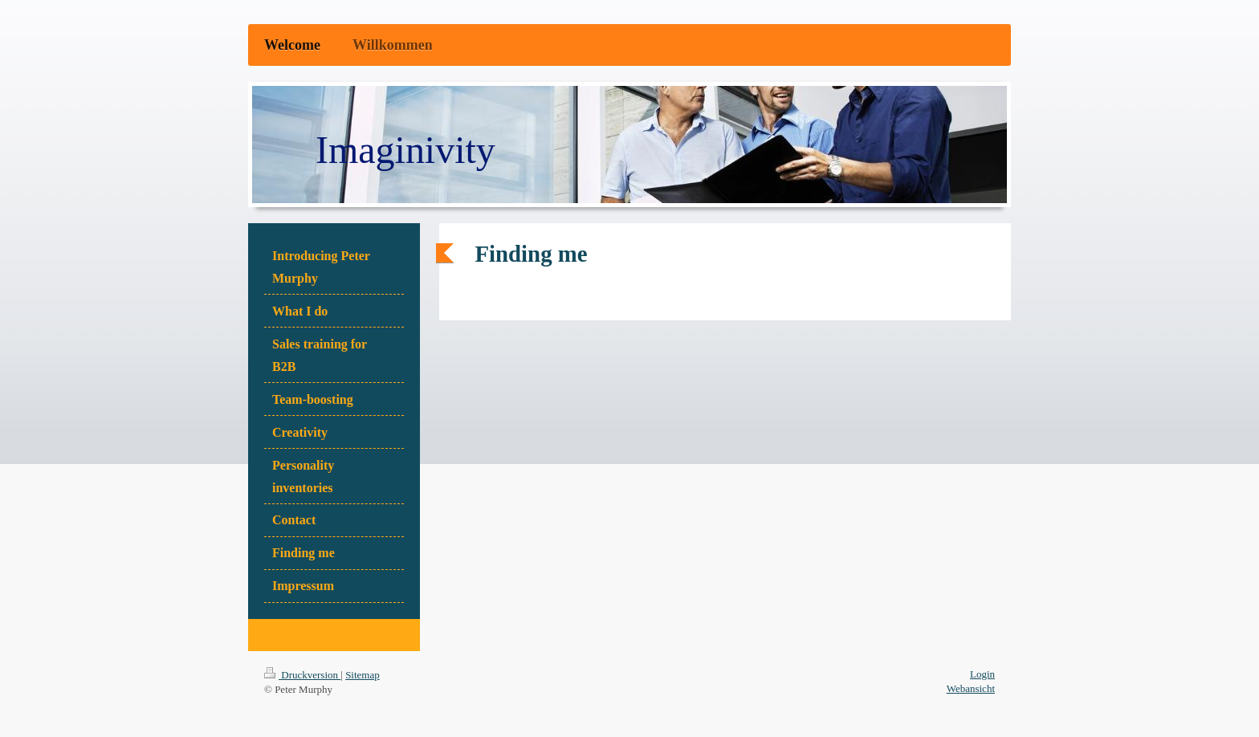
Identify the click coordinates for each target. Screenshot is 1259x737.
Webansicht (971, 688)
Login (982, 674)
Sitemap (362, 675)
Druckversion (302, 675)
